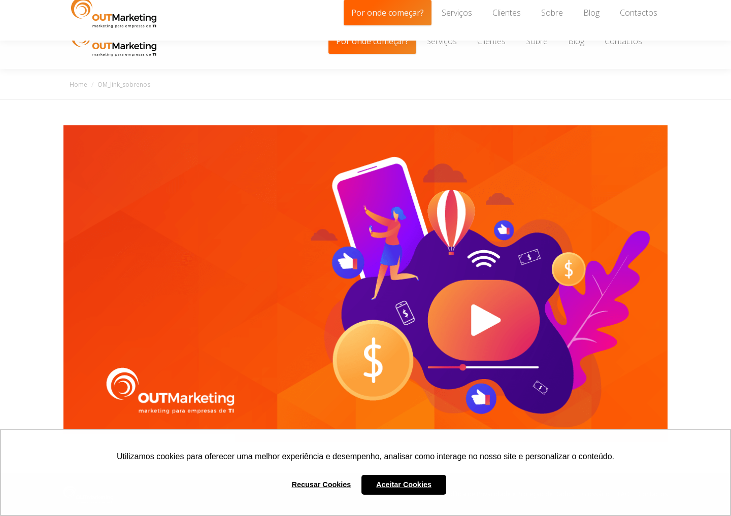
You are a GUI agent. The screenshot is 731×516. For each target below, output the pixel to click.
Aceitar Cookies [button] (403, 484)
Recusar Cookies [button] (321, 484)
